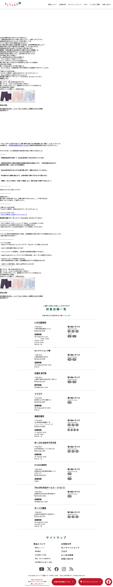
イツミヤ (38, 393)
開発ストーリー (40, 548)
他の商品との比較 (40, 555)
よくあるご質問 (95, 4)
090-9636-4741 (40, 475)
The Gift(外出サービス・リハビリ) (49, 487)
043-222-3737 (39, 381)
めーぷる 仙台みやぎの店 (45, 442)
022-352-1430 (39, 451)
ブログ (85, 4)
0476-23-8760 (39, 359)
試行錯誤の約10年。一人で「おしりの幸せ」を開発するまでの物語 (21, 109)
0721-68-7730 (39, 516)
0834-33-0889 (39, 426)
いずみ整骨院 (40, 322)
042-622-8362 (39, 402)
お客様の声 (62, 4)
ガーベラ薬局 (40, 508)
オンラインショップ (74, 4)
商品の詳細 (3, 105)
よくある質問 (67, 555)
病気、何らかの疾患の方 (42, 558)
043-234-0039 (39, 331)
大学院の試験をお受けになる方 (18, 145)
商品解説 (38, 551)
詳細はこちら (4, 78)
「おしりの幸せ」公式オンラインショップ (13, 75)
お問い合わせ (106, 4)
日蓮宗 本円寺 (40, 373)
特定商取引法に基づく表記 (43, 562)
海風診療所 (39, 416)
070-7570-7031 (40, 496)
